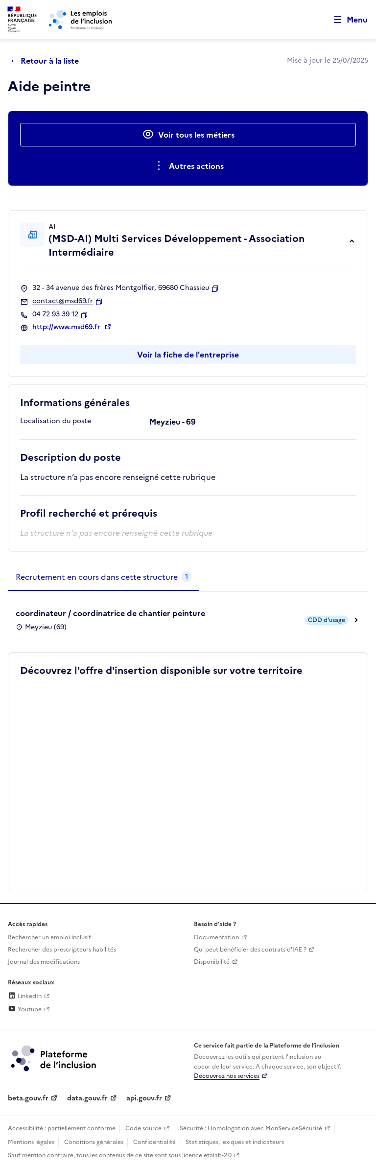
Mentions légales (31, 1142)
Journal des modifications (44, 961)
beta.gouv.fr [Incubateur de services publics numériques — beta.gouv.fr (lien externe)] (28, 1098)
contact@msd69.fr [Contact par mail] (62, 301)
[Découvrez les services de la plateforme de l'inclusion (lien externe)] (54, 1057)
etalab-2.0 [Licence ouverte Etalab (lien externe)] (218, 1155)
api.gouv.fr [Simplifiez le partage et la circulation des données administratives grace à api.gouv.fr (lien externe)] (144, 1098)
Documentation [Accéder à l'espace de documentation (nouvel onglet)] (216, 937)
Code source (143, 1128)
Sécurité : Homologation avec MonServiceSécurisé (251, 1128)
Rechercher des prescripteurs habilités (62, 949)
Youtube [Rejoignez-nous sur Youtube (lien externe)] (25, 1009)
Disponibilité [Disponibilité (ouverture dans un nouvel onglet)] (212, 961)
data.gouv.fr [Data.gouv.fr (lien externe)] (87, 1098)
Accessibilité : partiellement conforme (62, 1128)
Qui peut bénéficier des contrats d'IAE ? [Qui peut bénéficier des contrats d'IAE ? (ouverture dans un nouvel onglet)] (250, 949)
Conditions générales (93, 1142)
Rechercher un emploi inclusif (49, 937)
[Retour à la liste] (47, 61)
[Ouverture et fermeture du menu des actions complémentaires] (188, 166)
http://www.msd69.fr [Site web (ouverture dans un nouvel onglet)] (67, 327)
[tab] (103, 577)
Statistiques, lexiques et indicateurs (235, 1142)
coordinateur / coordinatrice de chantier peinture (110, 613)
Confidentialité (154, 1142)
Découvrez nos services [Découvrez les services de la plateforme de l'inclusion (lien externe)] (226, 1076)
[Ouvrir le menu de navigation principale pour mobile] (346, 19)
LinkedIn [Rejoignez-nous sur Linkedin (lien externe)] (25, 996)
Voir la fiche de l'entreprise (188, 354)
